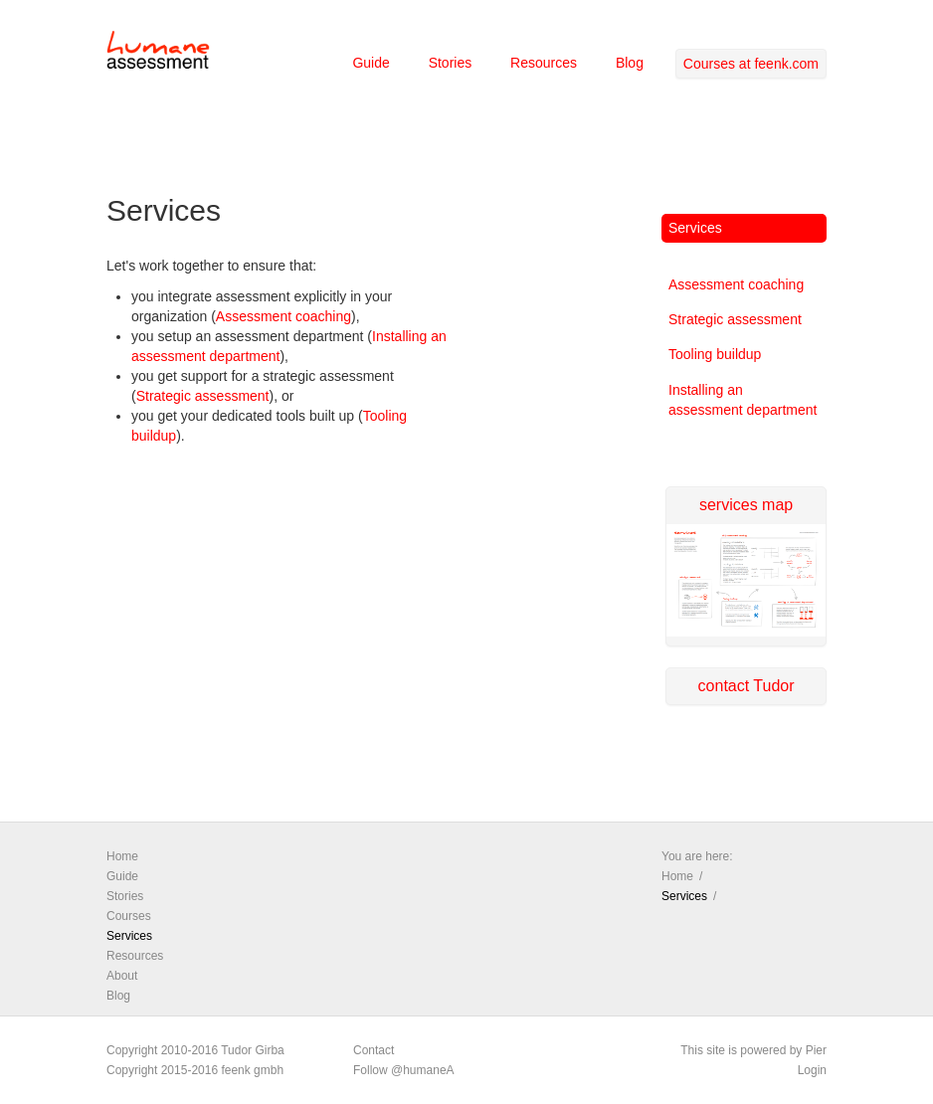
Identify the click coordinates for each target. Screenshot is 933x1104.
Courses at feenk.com (751, 64)
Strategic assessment (203, 396)
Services (695, 228)
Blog (630, 63)
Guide (370, 63)
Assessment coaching (283, 316)
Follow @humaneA (404, 1070)
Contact (373, 1050)
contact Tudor (746, 685)
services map (746, 539)
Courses (128, 916)
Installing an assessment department (742, 400)
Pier (816, 1050)
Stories (450, 63)
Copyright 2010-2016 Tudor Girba (195, 1050)
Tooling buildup (714, 354)
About (121, 976)
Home (122, 856)
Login (812, 1070)
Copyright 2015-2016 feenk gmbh (194, 1070)
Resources (543, 63)
